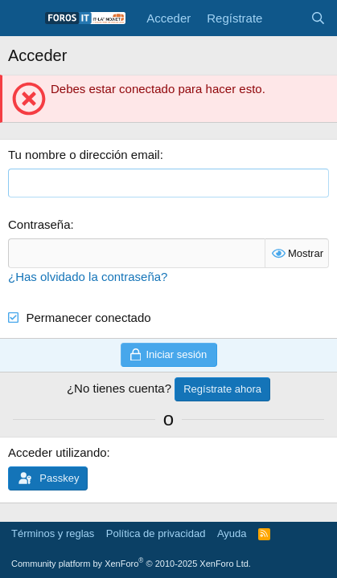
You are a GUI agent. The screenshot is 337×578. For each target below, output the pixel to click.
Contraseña (39, 224)
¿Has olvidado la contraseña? (87, 276)
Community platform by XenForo (131, 563)
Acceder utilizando (57, 452)
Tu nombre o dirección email (84, 154)
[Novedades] (286, 18)
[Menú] (22, 18)
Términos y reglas (52, 533)
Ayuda (232, 533)
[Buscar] (318, 18)
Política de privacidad (156, 533)
